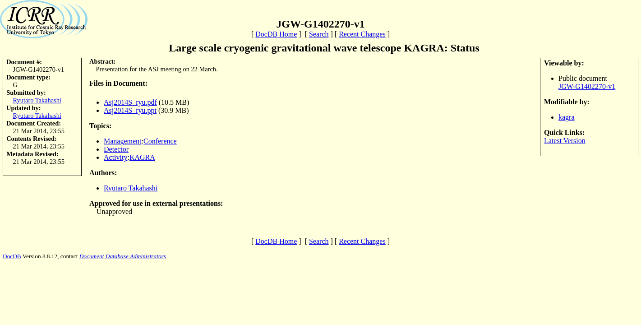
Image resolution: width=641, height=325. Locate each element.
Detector (116, 149)
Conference (160, 141)
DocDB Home (276, 34)
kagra (566, 117)
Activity (115, 157)
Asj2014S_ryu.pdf (130, 102)
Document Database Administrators (122, 256)
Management (123, 141)
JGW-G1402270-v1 (586, 86)
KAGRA (142, 157)
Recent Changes (362, 34)
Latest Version (565, 140)
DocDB (12, 256)
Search (319, 34)
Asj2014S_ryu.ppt (130, 110)
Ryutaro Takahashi (37, 100)
